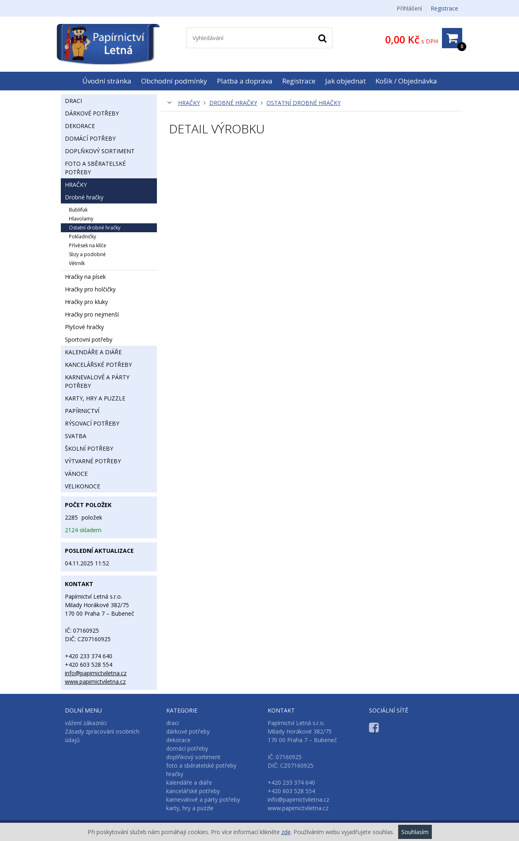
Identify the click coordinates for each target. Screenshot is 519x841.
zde (286, 832)
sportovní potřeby (88, 339)
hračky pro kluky (86, 302)
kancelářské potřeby (98, 364)
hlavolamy (81, 218)
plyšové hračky (84, 327)
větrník (77, 263)
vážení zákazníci (86, 723)
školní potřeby (89, 448)
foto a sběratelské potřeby (95, 168)
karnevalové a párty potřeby (97, 381)
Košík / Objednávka (406, 81)
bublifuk (78, 209)
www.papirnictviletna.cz (95, 681)
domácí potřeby (90, 138)
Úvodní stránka (106, 81)
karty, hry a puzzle (95, 398)
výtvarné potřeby (93, 461)
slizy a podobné (87, 254)
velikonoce (82, 486)
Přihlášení (409, 8)
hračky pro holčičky (90, 289)
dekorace (80, 126)
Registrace (444, 8)
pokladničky (82, 236)
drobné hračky (233, 103)
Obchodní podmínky (174, 81)
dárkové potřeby (92, 113)
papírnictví (82, 411)
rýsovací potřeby (92, 423)
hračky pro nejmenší (92, 314)
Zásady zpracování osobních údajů (102, 736)
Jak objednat (345, 81)
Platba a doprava (244, 81)
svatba (75, 436)
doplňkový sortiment (100, 151)
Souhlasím (415, 832)
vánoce (76, 473)
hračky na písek (85, 276)
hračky (189, 103)
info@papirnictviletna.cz (96, 673)
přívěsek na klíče (87, 245)
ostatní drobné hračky (303, 103)
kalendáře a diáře (93, 352)
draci (73, 101)
